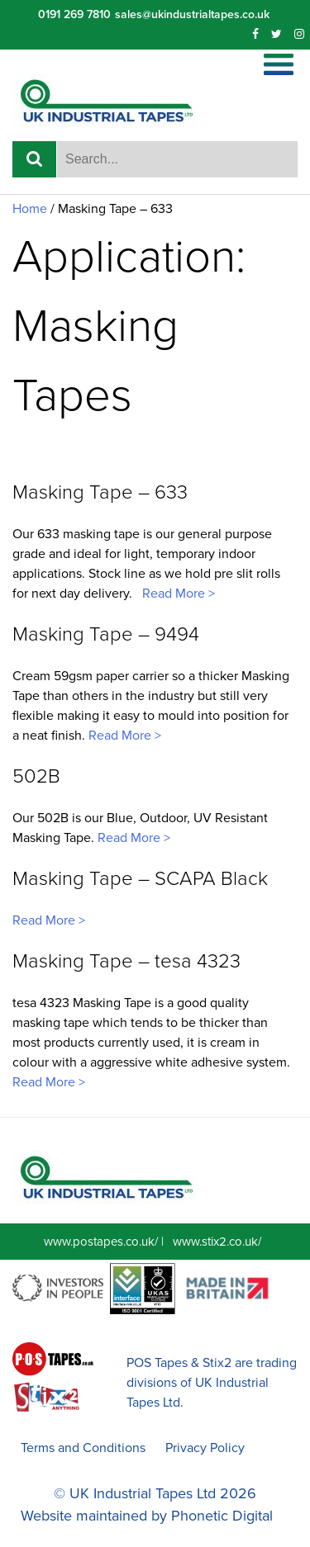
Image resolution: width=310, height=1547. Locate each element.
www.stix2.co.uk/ (217, 1241)
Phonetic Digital (222, 1516)
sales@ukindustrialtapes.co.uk (192, 14)
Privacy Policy (205, 1448)
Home (29, 209)
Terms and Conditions (83, 1448)
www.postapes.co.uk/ (101, 1241)
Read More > (177, 593)
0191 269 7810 (74, 14)
